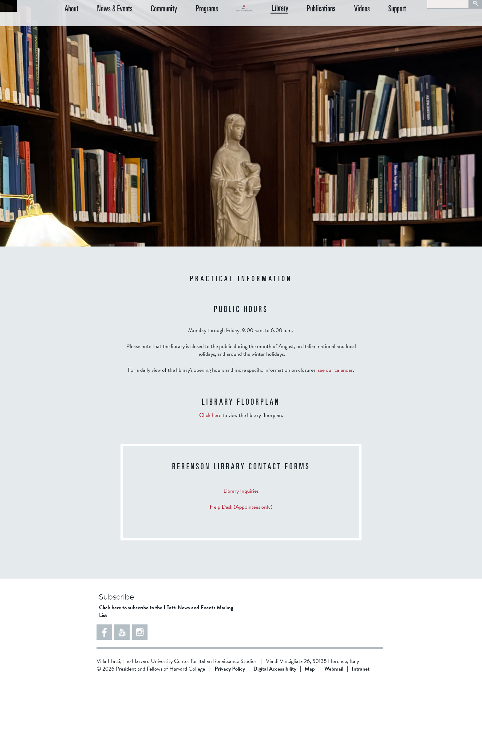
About (71, 24)
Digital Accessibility (274, 718)
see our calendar (335, 419)
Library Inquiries (241, 540)
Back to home (8, 6)
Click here (210, 464)
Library (307, 24)
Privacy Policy (230, 718)
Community (150, 24)
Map (310, 718)
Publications (341, 24)
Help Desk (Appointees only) (241, 556)
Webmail (333, 718)
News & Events (107, 24)
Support (404, 24)
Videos (375, 24)
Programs (186, 24)
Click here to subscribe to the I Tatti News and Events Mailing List (166, 660)
